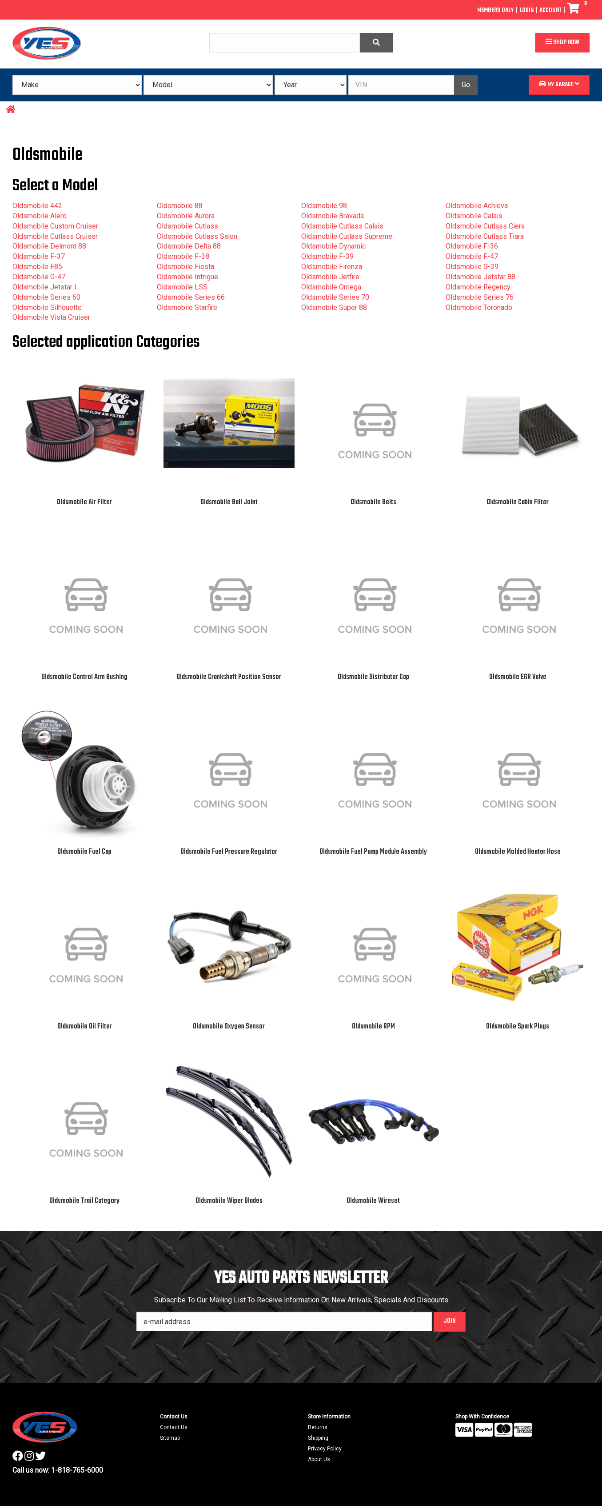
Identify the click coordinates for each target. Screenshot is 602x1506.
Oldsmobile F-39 (327, 256)
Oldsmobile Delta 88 (189, 246)
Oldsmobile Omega (331, 287)
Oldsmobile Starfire (187, 307)
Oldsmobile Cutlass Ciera (485, 226)
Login (526, 10)
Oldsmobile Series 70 (335, 297)
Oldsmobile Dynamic (333, 246)
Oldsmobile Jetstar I (44, 287)
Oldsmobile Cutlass (187, 226)
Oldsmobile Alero (39, 216)
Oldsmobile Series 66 (191, 297)
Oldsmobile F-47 (472, 256)
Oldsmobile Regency (478, 287)
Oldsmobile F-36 (472, 246)
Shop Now (562, 42)
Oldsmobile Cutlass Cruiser (55, 236)
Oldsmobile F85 (37, 266)
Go (466, 84)
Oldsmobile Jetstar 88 (480, 277)
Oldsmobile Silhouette (47, 307)
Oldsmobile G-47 (38, 277)
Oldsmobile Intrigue (187, 277)
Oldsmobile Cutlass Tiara (485, 236)
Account (550, 10)
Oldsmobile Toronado (479, 307)
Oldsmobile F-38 (183, 256)
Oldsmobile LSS (182, 287)
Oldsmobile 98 (324, 205)
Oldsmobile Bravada (332, 216)
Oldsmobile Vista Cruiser (51, 317)
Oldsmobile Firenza (331, 266)
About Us (319, 1459)
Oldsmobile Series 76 (480, 297)
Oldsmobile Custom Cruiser (55, 226)
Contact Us (173, 1427)
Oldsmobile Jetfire (330, 277)
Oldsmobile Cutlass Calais (342, 226)
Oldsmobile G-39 (472, 266)
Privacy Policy (325, 1449)
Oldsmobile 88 (180, 205)
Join (449, 1321)
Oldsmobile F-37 (38, 256)
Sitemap (170, 1438)
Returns (317, 1427)
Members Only (495, 10)
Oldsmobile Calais (474, 216)
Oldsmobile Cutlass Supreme (346, 236)
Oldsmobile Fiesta (185, 266)
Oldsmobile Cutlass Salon (197, 236)
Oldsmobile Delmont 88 (49, 246)
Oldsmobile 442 (37, 205)
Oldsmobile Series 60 (46, 297)
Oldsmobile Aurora (186, 216)
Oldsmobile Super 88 (334, 307)
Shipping (318, 1438)
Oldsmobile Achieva (477, 205)
